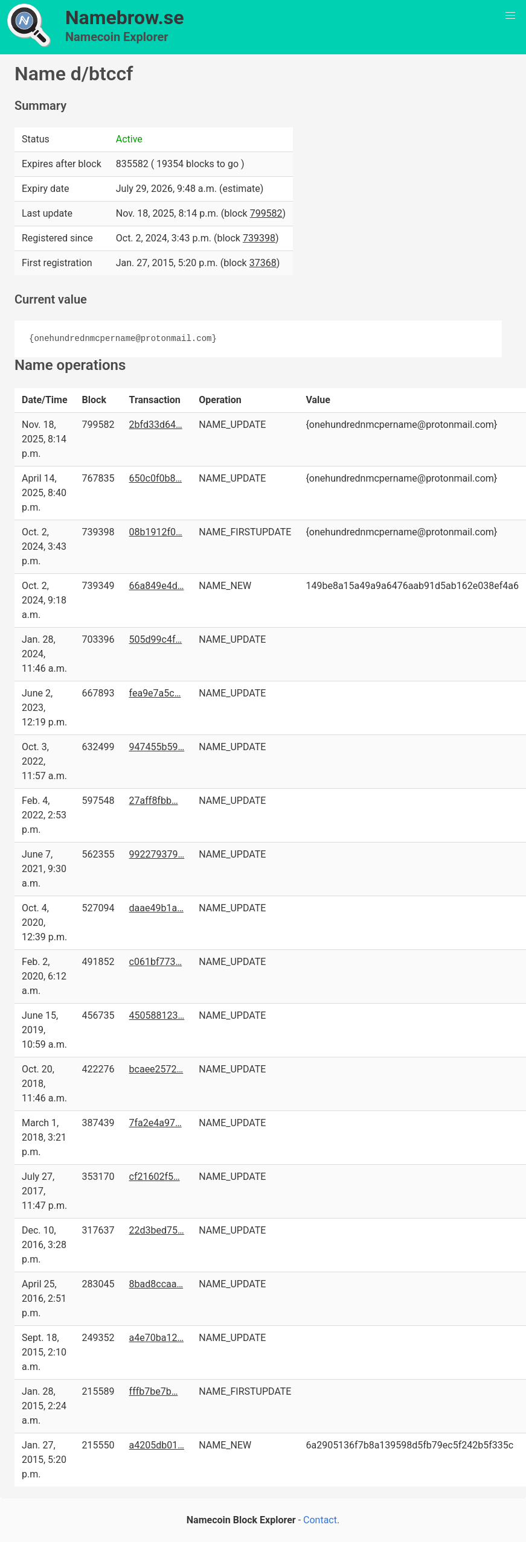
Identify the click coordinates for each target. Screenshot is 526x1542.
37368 (263, 263)
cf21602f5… (154, 1176)
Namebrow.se (124, 17)
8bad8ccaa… (156, 1284)
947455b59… (157, 747)
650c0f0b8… (155, 478)
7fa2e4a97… (155, 1123)
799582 (266, 213)
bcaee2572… (156, 1069)
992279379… (157, 854)
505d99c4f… (155, 639)
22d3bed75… (156, 1230)
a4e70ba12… (156, 1337)
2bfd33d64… (155, 424)
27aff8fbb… (153, 800)
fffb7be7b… (153, 1391)
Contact (320, 1520)
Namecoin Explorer (116, 37)
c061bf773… (155, 961)
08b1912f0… (155, 532)
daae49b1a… (156, 908)
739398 (259, 238)
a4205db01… (156, 1445)
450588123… (157, 1015)
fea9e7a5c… (155, 693)
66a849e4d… (156, 585)
